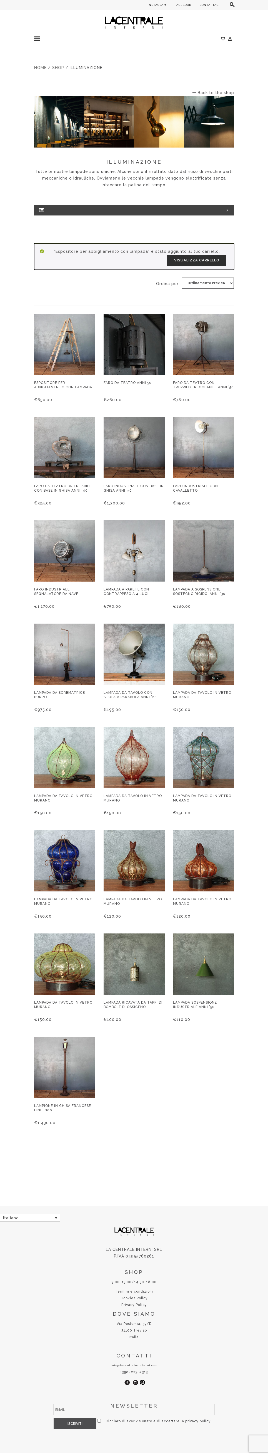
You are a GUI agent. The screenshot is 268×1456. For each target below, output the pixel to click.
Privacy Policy (134, 1305)
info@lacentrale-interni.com (134, 1365)
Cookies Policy (134, 1298)
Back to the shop (213, 92)
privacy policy (194, 1421)
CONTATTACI (210, 4)
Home (40, 67)
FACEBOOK (183, 4)
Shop (58, 67)
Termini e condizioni (134, 1291)
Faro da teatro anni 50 (128, 383)
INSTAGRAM (157, 4)
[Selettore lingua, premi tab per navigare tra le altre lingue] (30, 1218)
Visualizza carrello (196, 260)
